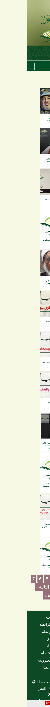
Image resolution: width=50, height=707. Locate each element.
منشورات (25, 646)
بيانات (42, 91)
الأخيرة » (25, 595)
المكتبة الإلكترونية (25, 660)
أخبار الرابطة (25, 631)
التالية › (15, 587)
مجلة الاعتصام (24, 653)
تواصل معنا (25, 667)
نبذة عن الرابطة (25, 624)
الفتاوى (25, 639)
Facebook (31, 703)
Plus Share (20, 703)
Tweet (26, 703)
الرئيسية (25, 617)
